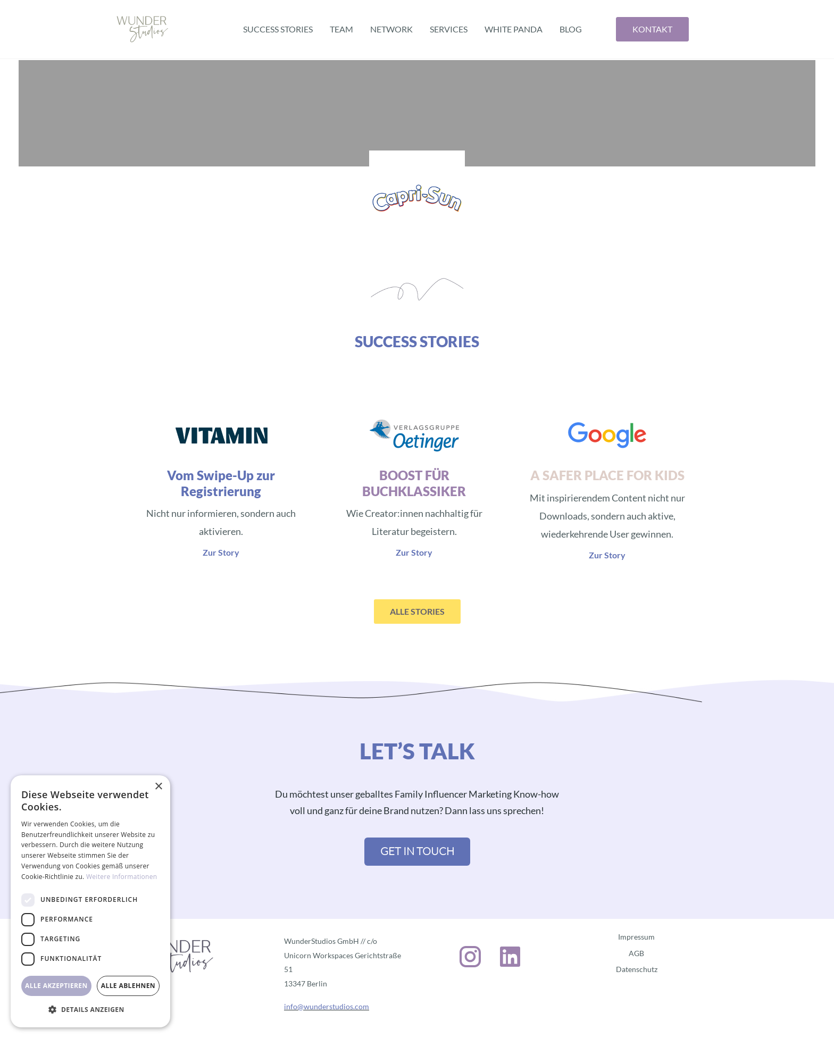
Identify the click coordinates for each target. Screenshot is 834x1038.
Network (391, 29)
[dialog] (90, 901)
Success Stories (278, 29)
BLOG (571, 29)
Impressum (636, 937)
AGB (636, 953)
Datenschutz (636, 969)
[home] (142, 29)
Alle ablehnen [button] (128, 985)
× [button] (158, 787)
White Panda (514, 29)
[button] (90, 1010)
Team (341, 29)
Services (449, 29)
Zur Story (221, 552)
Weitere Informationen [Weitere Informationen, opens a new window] (121, 876)
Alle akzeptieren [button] (56, 985)
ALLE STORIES (417, 611)
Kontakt (652, 29)
